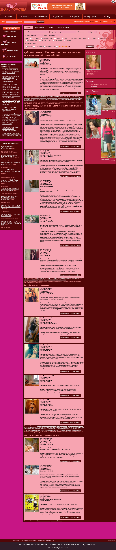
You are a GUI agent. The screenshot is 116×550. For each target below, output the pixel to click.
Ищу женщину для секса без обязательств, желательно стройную (10, 128)
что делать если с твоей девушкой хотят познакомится (40, 99)
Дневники (59, 17)
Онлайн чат (11, 56)
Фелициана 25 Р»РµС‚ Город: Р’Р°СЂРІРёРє (10, 215)
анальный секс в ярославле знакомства (70, 278)
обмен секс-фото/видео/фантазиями (74, 38)
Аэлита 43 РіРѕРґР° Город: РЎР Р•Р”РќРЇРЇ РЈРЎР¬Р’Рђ (10, 170)
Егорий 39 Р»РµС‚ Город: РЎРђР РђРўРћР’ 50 (9, 156)
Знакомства (11, 36)
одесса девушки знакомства (65, 99)
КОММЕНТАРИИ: (11, 143)
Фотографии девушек (8, 43)
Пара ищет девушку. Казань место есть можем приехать (11, 134)
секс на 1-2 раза (45, 40)
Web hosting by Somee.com (58, 548)
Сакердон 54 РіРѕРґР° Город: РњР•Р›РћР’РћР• (11, 163)
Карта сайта (111, 540)
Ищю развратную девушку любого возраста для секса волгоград (11, 102)
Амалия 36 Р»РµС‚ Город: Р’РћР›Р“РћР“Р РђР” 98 (9, 181)
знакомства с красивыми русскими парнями (44, 98)
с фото (29, 46)
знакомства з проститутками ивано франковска (42, 430)
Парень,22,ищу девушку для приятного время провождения (10, 109)
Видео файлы (92, 17)
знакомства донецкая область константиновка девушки (55, 427)
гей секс (67, 40)
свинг (57, 38)
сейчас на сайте (49, 46)
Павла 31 (89, 138)
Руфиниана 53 (106, 110)
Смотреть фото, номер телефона (70, 93)
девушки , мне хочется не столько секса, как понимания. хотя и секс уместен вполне (10, 78)
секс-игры (92, 38)
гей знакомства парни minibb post (47, 278)
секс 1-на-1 (34, 38)
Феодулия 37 (105, 159)
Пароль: (27, 21)
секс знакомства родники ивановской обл (70, 98)
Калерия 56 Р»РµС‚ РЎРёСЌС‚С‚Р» (7, 147)
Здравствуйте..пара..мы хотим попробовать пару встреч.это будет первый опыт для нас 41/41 (10, 70)
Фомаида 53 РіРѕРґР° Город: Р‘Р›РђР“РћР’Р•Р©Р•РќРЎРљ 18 (11, 206)
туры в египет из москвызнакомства (45, 428)
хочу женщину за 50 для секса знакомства (69, 430)
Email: (9, 21)
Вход (108, 17)
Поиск (9, 17)
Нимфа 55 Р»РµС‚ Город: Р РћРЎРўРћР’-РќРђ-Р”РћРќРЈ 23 (9, 197)
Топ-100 (26, 17)
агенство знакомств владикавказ (33, 279)
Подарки (75, 17)
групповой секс (46, 38)
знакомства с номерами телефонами (55, 279)
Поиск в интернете (63, 27)
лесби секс (57, 40)
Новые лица (38, 46)
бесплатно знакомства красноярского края (50, 96)
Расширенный (39, 27)
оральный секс (31, 40)
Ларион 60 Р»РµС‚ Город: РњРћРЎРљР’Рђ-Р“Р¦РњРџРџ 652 (11, 223)
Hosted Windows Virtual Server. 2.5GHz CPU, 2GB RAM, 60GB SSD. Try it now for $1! (58, 544)
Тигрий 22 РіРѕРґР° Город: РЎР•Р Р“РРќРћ (10, 189)
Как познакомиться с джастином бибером (49, 521)
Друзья (51, 27)
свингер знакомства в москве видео (48, 426)
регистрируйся (11, 28)
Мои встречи (42, 17)
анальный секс (103, 38)
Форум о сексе (12, 50)
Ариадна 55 (90, 115)
